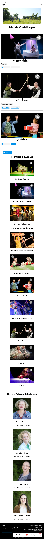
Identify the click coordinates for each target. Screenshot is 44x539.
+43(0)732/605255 (5, 531)
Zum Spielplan (7, 152)
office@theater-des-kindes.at (7, 532)
